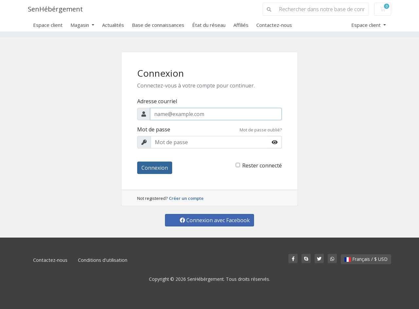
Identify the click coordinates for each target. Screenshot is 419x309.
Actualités (113, 25)
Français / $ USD (366, 259)
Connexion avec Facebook (215, 220)
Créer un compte (186, 198)
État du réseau (209, 25)
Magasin (80, 25)
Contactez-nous (274, 25)
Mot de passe (153, 129)
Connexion (154, 167)
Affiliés (240, 25)
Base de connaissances (158, 25)
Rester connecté (262, 165)
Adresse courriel (157, 101)
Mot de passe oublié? (261, 130)
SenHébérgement (55, 9)
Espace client (48, 25)
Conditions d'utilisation (102, 260)
